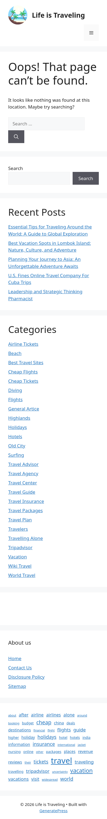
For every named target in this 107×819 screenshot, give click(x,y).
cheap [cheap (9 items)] (43, 722)
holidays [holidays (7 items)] (46, 737)
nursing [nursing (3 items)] (14, 751)
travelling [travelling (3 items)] (15, 771)
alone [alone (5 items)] (69, 715)
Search (15, 168)
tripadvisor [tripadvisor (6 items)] (37, 771)
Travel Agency (23, 473)
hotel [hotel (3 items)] (63, 737)
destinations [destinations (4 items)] (19, 730)
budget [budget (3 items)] (28, 723)
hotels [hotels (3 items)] (75, 737)
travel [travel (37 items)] (61, 760)
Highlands (19, 418)
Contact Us (20, 668)
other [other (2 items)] (39, 752)
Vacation (17, 557)
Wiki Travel (20, 566)
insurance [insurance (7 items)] (44, 744)
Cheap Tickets (23, 381)
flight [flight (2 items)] (51, 730)
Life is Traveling (58, 15)
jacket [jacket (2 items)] (82, 745)
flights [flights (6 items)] (64, 730)
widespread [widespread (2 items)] (50, 779)
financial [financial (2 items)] (39, 730)
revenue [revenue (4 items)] (85, 751)
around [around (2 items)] (82, 715)
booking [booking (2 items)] (13, 723)
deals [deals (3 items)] (71, 723)
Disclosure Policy (26, 677)
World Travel (21, 575)
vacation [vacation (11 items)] (81, 770)
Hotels (15, 436)
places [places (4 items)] (70, 751)
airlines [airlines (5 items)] (53, 715)
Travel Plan (20, 520)
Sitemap (17, 686)
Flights (15, 399)
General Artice (23, 409)
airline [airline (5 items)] (37, 715)
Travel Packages (25, 510)
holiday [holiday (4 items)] (28, 737)
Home (14, 658)
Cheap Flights (23, 372)
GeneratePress (53, 810)
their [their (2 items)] (28, 762)
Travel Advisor (23, 464)
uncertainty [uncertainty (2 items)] (60, 772)
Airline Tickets (23, 344)
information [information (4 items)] (19, 744)
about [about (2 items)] (12, 715)
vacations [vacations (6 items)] (18, 779)
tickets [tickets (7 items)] (41, 761)
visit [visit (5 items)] (35, 779)
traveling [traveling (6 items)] (84, 762)
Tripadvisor (20, 547)
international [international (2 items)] (66, 745)
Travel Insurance (26, 501)
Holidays (17, 427)
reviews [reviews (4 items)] (15, 762)
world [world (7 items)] (66, 778)
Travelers (18, 529)
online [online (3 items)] (28, 751)
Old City (16, 446)
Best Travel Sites (25, 362)
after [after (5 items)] (23, 715)
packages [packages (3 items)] (53, 751)
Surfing (16, 455)
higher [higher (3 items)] (13, 737)
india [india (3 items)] (86, 737)
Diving (15, 390)
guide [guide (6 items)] (79, 730)
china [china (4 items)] (59, 722)
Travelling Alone (25, 538)
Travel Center (22, 483)
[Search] (16, 136)
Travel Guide (21, 492)
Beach (15, 353)
